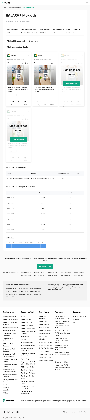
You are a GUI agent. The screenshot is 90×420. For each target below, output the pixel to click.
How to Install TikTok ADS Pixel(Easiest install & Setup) (62, 367)
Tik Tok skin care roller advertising (24, 291)
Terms (72, 412)
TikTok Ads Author (45, 330)
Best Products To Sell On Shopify (27, 387)
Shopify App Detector (9, 330)
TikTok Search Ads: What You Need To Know (62, 317)
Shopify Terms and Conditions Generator (9, 370)
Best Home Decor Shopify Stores (26, 392)
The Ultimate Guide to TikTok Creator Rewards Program (62, 333)
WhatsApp (76, 319)
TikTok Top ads (44, 324)
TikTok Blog (43, 321)
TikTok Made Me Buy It (28, 367)
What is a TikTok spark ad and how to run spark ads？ (62, 355)
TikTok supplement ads (36, 294)
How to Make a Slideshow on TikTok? (61, 361)
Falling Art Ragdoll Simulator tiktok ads (67, 272)
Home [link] (5, 7)
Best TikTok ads (44, 327)
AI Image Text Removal (28, 345)
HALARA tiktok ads (79, 272)
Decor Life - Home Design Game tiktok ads (54, 275)
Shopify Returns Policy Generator (10, 376)
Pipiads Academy (44, 333)
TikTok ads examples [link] (15, 7)
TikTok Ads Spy (26, 319)
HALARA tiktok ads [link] (28, 7)
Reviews (23, 339)
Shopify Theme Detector (10, 327)
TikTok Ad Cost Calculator (8, 345)
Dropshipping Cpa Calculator (8, 340)
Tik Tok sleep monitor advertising (36, 291)
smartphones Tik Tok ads (12, 294)
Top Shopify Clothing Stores (27, 382)
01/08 (45, 360)
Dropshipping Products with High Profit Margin (28, 363)
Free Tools (6, 385)
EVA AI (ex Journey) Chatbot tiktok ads (54, 272)
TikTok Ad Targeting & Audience (10, 323)
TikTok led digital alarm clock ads (12, 297)
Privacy (65, 412)
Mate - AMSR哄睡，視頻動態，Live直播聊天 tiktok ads (40, 275)
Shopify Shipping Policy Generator (10, 381)
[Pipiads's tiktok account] (13, 412)
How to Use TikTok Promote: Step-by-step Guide (62, 340)
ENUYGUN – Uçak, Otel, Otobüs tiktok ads (40, 272)
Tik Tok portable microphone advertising (36, 288)
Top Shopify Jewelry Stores (27, 377)
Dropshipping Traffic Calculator (9, 335)
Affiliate (5, 393)
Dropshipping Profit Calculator (9, 350)
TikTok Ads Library (27, 325)
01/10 (50, 357)
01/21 (40, 357)
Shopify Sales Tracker (10, 316)
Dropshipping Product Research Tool (28, 355)
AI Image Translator (27, 342)
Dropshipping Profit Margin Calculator (9, 355)
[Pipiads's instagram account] (17, 412)
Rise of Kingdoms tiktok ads (27, 272)
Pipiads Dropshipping (27, 359)
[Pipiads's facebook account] (4, 412)
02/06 (45, 354)
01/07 (50, 360)
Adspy (23, 316)
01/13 (45, 357)
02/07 (40, 354)
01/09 (40, 360)
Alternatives (25, 336)
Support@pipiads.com (80, 316)
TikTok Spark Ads (26, 322)
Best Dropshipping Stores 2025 (27, 350)
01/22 (50, 354)
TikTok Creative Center (28, 328)
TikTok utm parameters (10, 319)
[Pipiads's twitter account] (8, 412)
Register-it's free (72, 83)
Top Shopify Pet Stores (28, 373)
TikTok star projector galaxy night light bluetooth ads (24, 294)
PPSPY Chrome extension (8, 389)
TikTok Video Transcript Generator (28, 332)
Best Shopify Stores (27, 370)
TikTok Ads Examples (42, 317)
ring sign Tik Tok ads (11, 291)
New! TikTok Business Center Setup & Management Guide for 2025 (62, 325)
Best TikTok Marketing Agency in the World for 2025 (62, 348)
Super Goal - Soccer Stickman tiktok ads (80, 275)
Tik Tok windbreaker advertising (24, 288)
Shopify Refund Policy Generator (10, 365)
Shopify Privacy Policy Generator (10, 360)
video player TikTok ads (12, 288)
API (74, 322)
